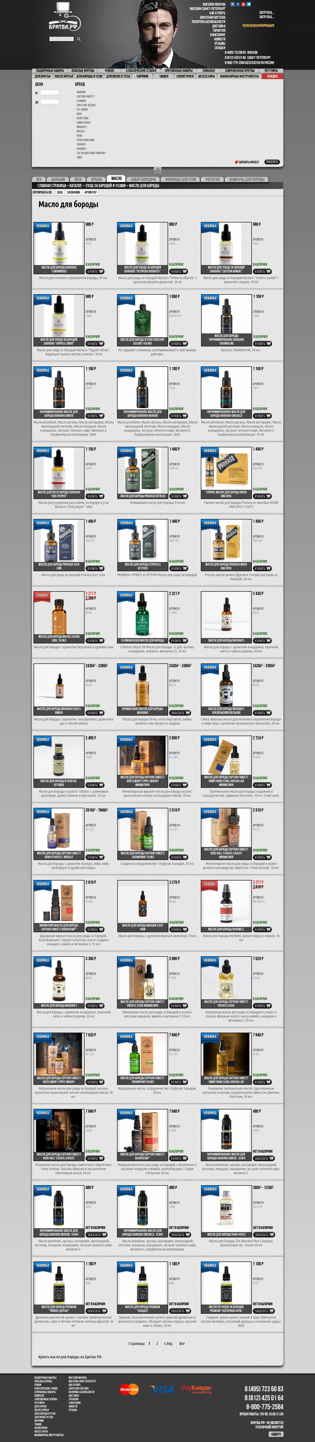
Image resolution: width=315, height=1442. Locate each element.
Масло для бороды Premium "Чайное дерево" (59, 1309)
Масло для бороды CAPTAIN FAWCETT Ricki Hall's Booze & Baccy (59, 1156)
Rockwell (82, 149)
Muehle (81, 131)
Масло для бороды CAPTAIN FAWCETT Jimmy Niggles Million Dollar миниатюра (226, 781)
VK (232, 4)
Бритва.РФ (65, 16)
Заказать (177, 713)
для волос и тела (43, 1417)
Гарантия (219, 30)
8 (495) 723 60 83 (235, 52)
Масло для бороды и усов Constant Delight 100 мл (143, 341)
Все (39, 179)
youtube (243, 4)
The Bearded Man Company (91, 153)
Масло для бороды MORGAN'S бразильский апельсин (226, 711)
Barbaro (81, 92)
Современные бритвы (45, 1399)
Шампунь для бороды (246, 179)
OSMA (79, 135)
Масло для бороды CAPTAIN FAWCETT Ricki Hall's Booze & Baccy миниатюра (226, 853)
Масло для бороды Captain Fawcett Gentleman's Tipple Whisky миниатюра (143, 781)
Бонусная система (212, 17)
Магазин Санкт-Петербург (207, 8)
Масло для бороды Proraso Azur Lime (59, 566)
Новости (219, 39)
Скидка (272, 76)
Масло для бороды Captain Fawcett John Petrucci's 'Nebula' (59, 855)
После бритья (41, 1410)
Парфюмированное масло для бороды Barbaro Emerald (226, 414)
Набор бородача (143, 179)
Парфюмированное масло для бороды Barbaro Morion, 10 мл (59, 1232)
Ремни (37, 1385)
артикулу (91, 192)
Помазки (39, 1395)
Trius (79, 157)
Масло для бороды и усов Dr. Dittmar (59, 783)
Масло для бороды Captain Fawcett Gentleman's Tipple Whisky (59, 1080)
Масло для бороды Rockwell (226, 929)
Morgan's (82, 127)
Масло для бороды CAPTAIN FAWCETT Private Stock (226, 1004)
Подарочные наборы (45, 1378)
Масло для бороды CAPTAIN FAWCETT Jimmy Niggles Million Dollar (226, 1080)
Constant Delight (86, 105)
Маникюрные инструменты (49, 1435)
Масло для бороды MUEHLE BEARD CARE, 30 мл (59, 638)
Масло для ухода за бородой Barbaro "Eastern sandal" (226, 269)
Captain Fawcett (86, 96)
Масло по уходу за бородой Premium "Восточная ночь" (226, 1309)
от (36, 93)
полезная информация (258, 25)
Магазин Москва (214, 4)
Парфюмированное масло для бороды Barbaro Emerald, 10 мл (142, 1232)
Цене (60, 192)
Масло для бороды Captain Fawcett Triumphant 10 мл (143, 855)
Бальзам (58, 179)
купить (93, 272)
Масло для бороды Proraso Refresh (143, 496)
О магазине (217, 35)
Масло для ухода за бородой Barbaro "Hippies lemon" (59, 341)
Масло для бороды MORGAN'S (59, 1005)
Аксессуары (41, 1431)
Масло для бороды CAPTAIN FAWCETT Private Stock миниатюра (143, 1004)
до (36, 102)
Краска (96, 179)
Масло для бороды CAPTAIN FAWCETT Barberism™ (143, 1156)
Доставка (218, 26)
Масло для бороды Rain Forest (226, 1234)
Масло (116, 178)
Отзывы (220, 43)
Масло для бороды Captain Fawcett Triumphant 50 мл (143, 1080)
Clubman (81, 101)
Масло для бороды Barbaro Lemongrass (59, 269)
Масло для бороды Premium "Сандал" (142, 1309)
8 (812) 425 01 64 (235, 57)
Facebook (238, 4)
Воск (78, 179)
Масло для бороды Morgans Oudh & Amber (59, 711)
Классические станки (45, 1388)
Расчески (212, 179)
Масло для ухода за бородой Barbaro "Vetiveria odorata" (142, 269)
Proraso (81, 144)
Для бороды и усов (44, 1413)
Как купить (217, 13)
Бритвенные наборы (45, 1392)
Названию (73, 192)
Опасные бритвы (43, 1381)
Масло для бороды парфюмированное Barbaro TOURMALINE (226, 339)
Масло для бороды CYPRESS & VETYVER (143, 566)
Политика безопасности (208, 21)
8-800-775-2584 (235, 62)
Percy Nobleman (86, 140)
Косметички (40, 1428)
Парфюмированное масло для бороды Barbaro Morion (143, 414)
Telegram (249, 4)
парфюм (39, 1421)
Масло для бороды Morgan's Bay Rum (142, 927)
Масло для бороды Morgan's (226, 640)
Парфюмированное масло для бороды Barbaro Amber (59, 414)
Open (158, 171)
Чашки (37, 1424)
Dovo (79, 114)
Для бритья (40, 1406)
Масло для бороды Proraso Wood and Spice (226, 566)
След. (168, 1343)
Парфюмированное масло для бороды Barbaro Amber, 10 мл (226, 1156)
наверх (276, 1434)
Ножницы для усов (180, 179)
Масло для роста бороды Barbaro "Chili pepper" (59, 494)
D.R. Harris (82, 109)
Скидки (220, 48)
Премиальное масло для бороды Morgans (142, 711)
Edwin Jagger (84, 122)
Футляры (39, 1403)
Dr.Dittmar (82, 118)
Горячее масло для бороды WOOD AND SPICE (226, 494)
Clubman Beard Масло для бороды (142, 640)
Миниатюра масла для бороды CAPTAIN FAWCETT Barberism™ (59, 927)
